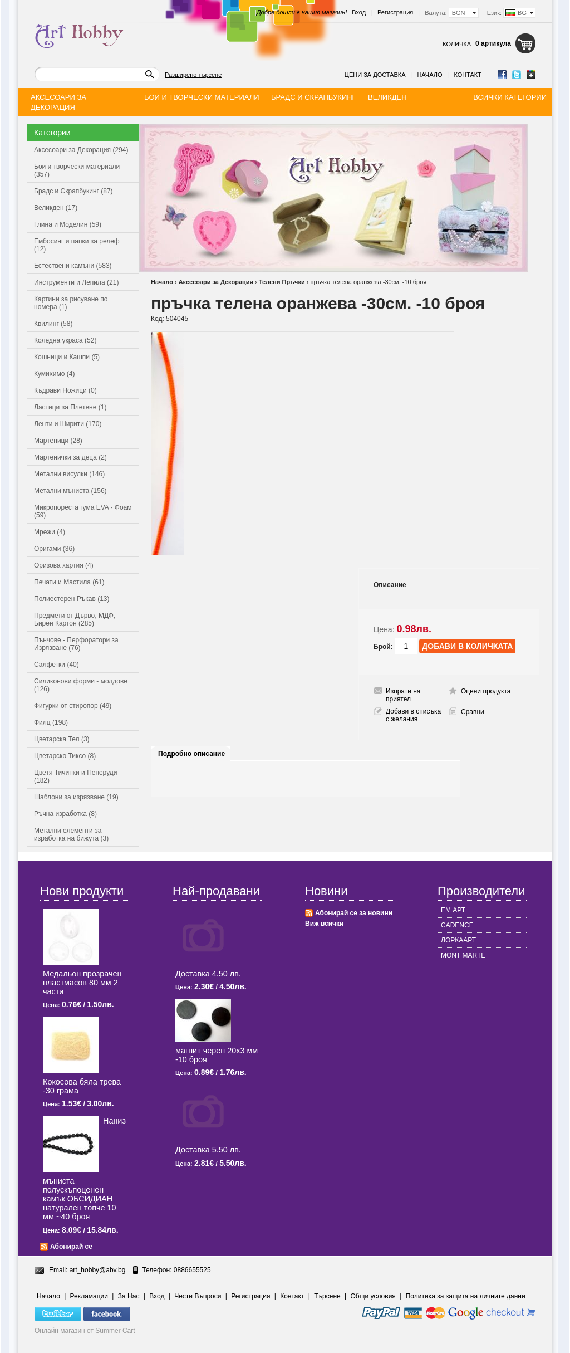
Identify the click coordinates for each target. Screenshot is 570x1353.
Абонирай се (71, 1247)
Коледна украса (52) (65, 340)
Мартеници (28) (58, 441)
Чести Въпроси (197, 1296)
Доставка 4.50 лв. (208, 973)
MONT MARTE (463, 955)
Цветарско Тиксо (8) (65, 756)
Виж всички (324, 923)
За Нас (129, 1296)
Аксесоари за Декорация (216, 282)
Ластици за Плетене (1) (70, 407)
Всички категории (510, 97)
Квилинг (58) (53, 324)
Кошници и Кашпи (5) (67, 357)
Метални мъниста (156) (70, 491)
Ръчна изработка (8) (65, 814)
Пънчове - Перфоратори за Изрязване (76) (76, 644)
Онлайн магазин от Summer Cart (85, 1331)
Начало (429, 74)
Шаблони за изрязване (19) (76, 797)
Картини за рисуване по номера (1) (71, 303)
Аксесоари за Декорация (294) (81, 150)
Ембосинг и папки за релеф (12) (77, 245)
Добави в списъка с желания (413, 715)
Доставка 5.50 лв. (208, 1149)
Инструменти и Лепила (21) (76, 282)
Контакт (467, 74)
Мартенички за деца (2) (70, 457)
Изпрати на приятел (403, 695)
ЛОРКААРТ (458, 940)
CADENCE (457, 925)
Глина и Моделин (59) (67, 224)
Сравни (472, 712)
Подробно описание (191, 754)
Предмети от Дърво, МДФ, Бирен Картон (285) (74, 619)
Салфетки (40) (56, 664)
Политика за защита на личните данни (465, 1296)
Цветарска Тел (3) (62, 739)
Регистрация (395, 12)
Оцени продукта (485, 691)
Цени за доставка (375, 74)
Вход (359, 12)
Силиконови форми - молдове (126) (80, 685)
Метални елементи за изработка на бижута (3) (71, 834)
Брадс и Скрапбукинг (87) (73, 191)
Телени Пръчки (282, 282)
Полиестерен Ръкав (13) (72, 599)
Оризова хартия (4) (64, 565)
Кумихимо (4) (54, 374)
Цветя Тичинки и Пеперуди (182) (75, 776)
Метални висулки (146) (69, 474)
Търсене (327, 1296)
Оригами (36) (54, 549)
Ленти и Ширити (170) (67, 424)
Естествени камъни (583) (73, 266)
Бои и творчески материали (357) (77, 170)
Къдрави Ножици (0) (65, 390)
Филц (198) (51, 722)
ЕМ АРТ (453, 910)
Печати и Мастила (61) (69, 582)
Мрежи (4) (49, 532)
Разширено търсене (193, 74)
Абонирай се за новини (353, 913)
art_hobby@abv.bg (98, 1270)
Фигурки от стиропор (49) (72, 706)
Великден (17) (55, 208)
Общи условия (373, 1296)
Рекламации (89, 1296)
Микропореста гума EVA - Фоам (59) (83, 511)
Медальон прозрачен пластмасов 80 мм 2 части (82, 982)
